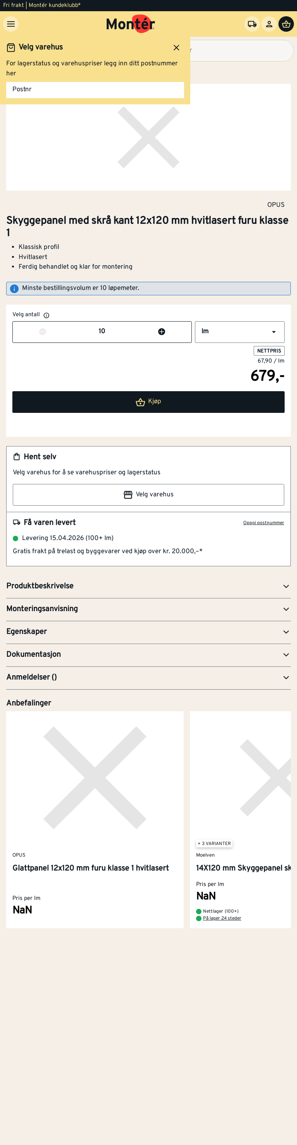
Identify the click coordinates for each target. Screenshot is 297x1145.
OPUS (276, 205)
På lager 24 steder (222, 918)
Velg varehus (148, 494)
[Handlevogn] (286, 24)
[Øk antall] (161, 332)
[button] (240, 332)
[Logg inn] (269, 24)
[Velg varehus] (252, 24)
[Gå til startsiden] (130, 24)
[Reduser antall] (42, 332)
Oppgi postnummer (263, 523)
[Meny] (11, 24)
